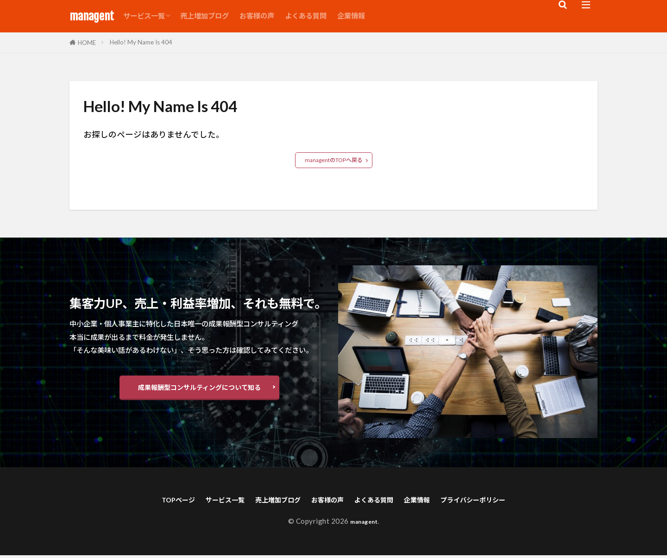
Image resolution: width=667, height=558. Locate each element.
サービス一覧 (144, 16)
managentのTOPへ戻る (333, 160)
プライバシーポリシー (503, 501)
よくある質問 (306, 16)
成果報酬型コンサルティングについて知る (199, 388)
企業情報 (351, 16)
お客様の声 (256, 16)
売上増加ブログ (204, 16)
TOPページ (143, 501)
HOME (87, 42)
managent (91, 16)
